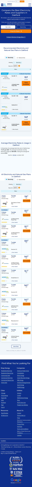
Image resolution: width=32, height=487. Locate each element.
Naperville (3, 398)
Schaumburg (4, 395)
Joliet (2, 400)
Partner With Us (21, 415)
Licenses (19, 435)
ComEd (19, 395)
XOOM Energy (20, 387)
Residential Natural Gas (7, 373)
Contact (19, 413)
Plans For (10, 66)
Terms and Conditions (22, 429)
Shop (16, 31)
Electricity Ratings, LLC (7, 447)
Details (15, 89)
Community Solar (5, 375)
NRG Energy (20, 380)
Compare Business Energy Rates (15, 37)
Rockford (3, 402)
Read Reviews (4, 413)
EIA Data (14, 155)
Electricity (18, 62)
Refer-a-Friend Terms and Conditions (23, 432)
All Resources (4, 415)
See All (3, 407)
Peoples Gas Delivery (22, 405)
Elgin (2, 405)
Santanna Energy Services (23, 382)
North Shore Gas (21, 402)
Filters (15, 69)
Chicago (3, 393)
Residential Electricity (6, 371)
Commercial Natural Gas (7, 380)
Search (22, 1)
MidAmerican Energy (22, 398)
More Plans (16, 346)
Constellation (20, 373)
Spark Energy (20, 385)
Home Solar (4, 382)
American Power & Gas (23, 371)
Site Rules (19, 426)
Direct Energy (20, 375)
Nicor (18, 400)
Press (18, 418)
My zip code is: (11, 1)
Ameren (19, 393)
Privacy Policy (20, 424)
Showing (10, 62)
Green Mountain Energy (23, 378)
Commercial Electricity (7, 378)
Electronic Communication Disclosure (24, 421)
